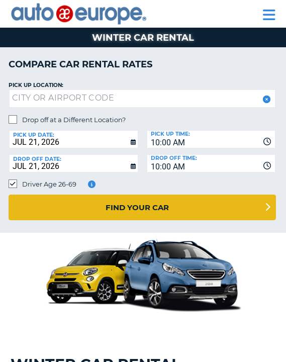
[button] (265, 99)
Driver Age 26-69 (49, 184)
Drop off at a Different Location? (74, 120)
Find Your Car (137, 207)
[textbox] (142, 98)
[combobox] (211, 139)
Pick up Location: (36, 85)
